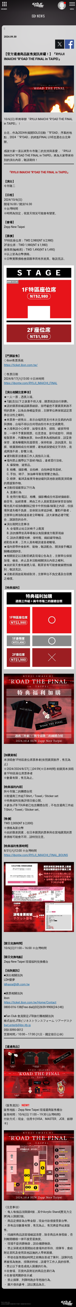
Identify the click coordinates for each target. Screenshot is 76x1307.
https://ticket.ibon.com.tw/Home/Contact (30, 1002)
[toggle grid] (4, 4)
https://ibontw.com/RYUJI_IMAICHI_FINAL (30, 383)
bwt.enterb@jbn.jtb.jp (17, 1025)
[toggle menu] (72, 4)
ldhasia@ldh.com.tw (17, 984)
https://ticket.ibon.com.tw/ (20, 365)
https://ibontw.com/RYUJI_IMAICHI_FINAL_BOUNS (36, 855)
